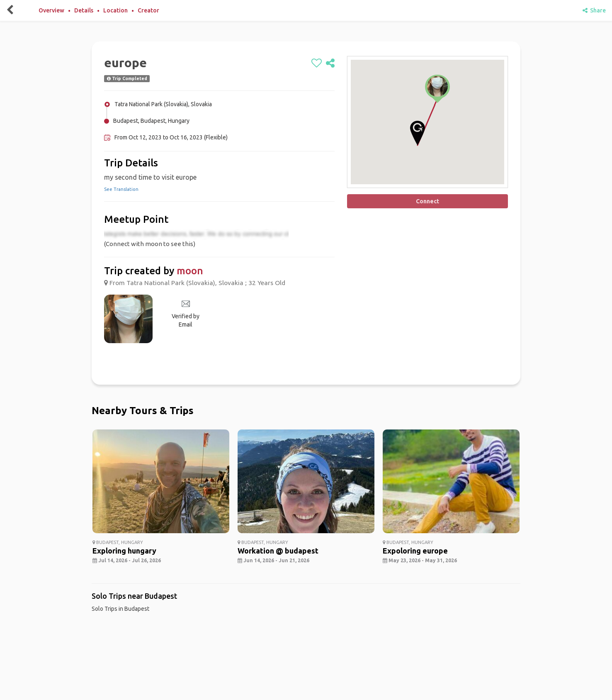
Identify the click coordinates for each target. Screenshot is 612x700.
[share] (330, 63)
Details (83, 10)
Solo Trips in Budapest (120, 608)
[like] (316, 63)
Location (115, 10)
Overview (51, 10)
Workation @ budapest (278, 550)
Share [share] (594, 10)
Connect (427, 201)
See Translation (121, 189)
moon (190, 270)
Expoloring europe (415, 550)
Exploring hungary (124, 550)
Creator (148, 10)
